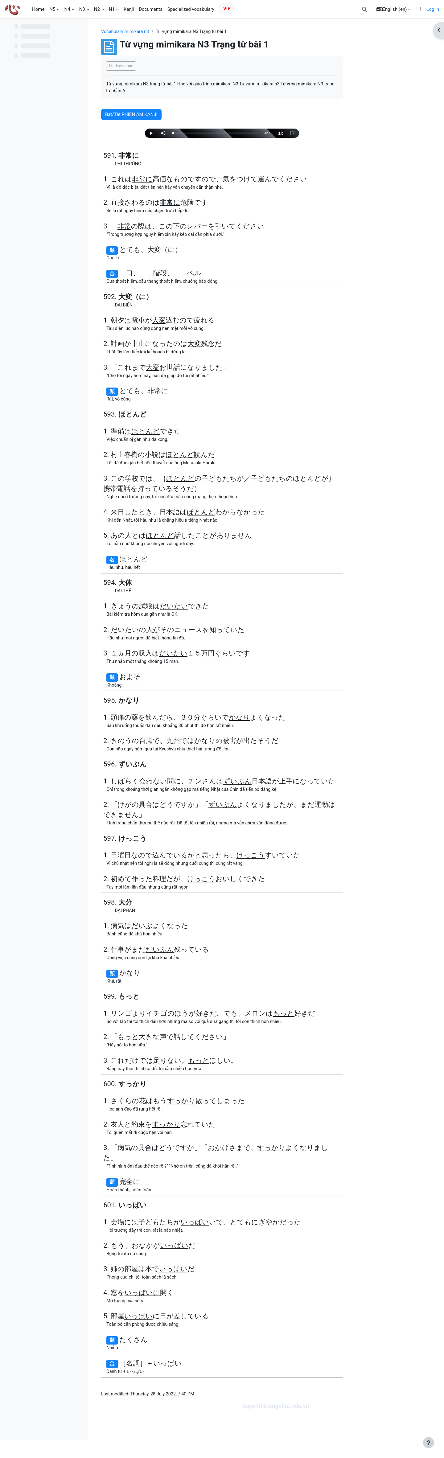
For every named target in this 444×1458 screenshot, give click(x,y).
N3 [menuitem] (82, 9)
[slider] (254, 133)
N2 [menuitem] (97, 9)
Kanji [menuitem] (129, 9)
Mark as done (160, 66)
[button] (364, 9)
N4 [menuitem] (67, 9)
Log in (432, 9)
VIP (227, 8)
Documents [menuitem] (150, 9)
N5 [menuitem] (52, 9)
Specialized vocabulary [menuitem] (190, 9)
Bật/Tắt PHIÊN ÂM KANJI (170, 115)
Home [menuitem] (38, 9)
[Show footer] (428, 1442)
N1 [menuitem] (112, 9)
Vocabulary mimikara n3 (165, 32)
